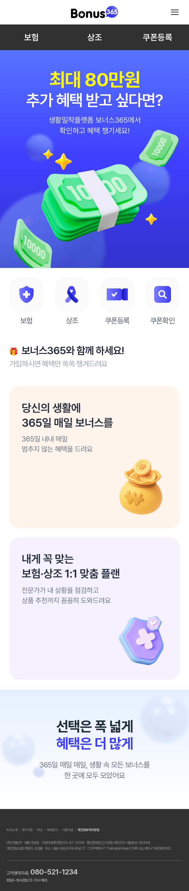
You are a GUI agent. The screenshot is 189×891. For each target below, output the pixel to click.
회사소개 (11, 830)
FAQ (40, 830)
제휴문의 (52, 830)
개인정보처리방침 (88, 830)
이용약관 (67, 830)
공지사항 (27, 830)
